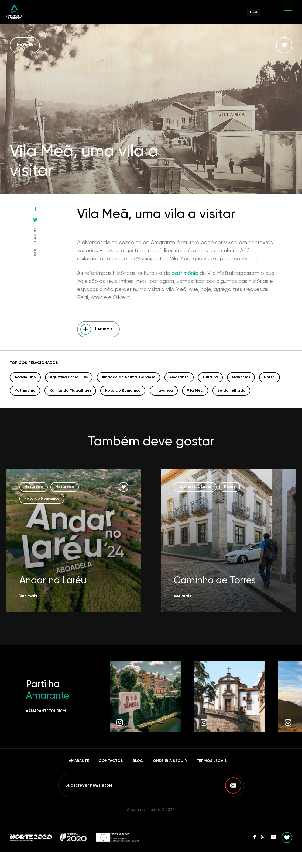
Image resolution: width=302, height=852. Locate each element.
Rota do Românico (122, 390)
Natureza (33, 487)
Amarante (179, 377)
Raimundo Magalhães (70, 390)
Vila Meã (195, 390)
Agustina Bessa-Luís (69, 377)
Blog (138, 761)
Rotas (229, 487)
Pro (253, 12)
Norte (269, 377)
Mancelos (241, 377)
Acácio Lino (25, 377)
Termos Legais (212, 761)
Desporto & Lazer (195, 487)
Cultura (210, 377)
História (25, 45)
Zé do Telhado (231, 390)
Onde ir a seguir (170, 761)
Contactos (111, 761)
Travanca (164, 390)
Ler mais (104, 329)
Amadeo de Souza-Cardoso (128, 377)
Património (25, 390)
